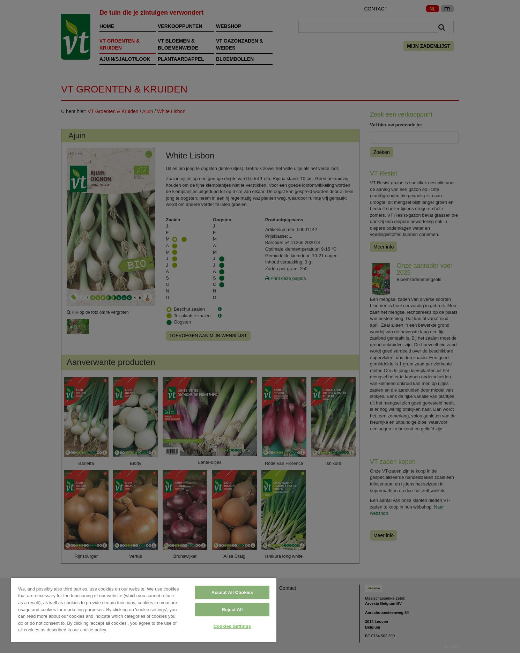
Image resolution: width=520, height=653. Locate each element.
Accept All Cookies (232, 592)
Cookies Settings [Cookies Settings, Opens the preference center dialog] (232, 626)
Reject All (232, 609)
